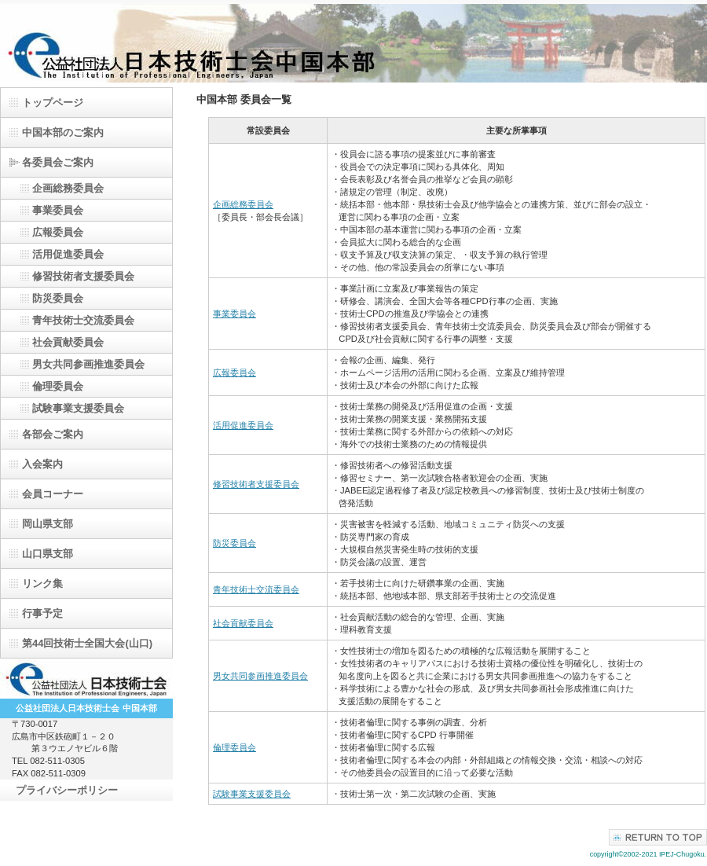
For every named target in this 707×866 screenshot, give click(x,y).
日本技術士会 (86, 679)
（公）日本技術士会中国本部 (353, 43)
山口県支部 (47, 554)
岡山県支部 (47, 524)
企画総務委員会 (243, 204)
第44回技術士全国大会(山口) (87, 643)
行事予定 (42, 613)
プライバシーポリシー (67, 790)
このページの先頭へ (658, 837)
